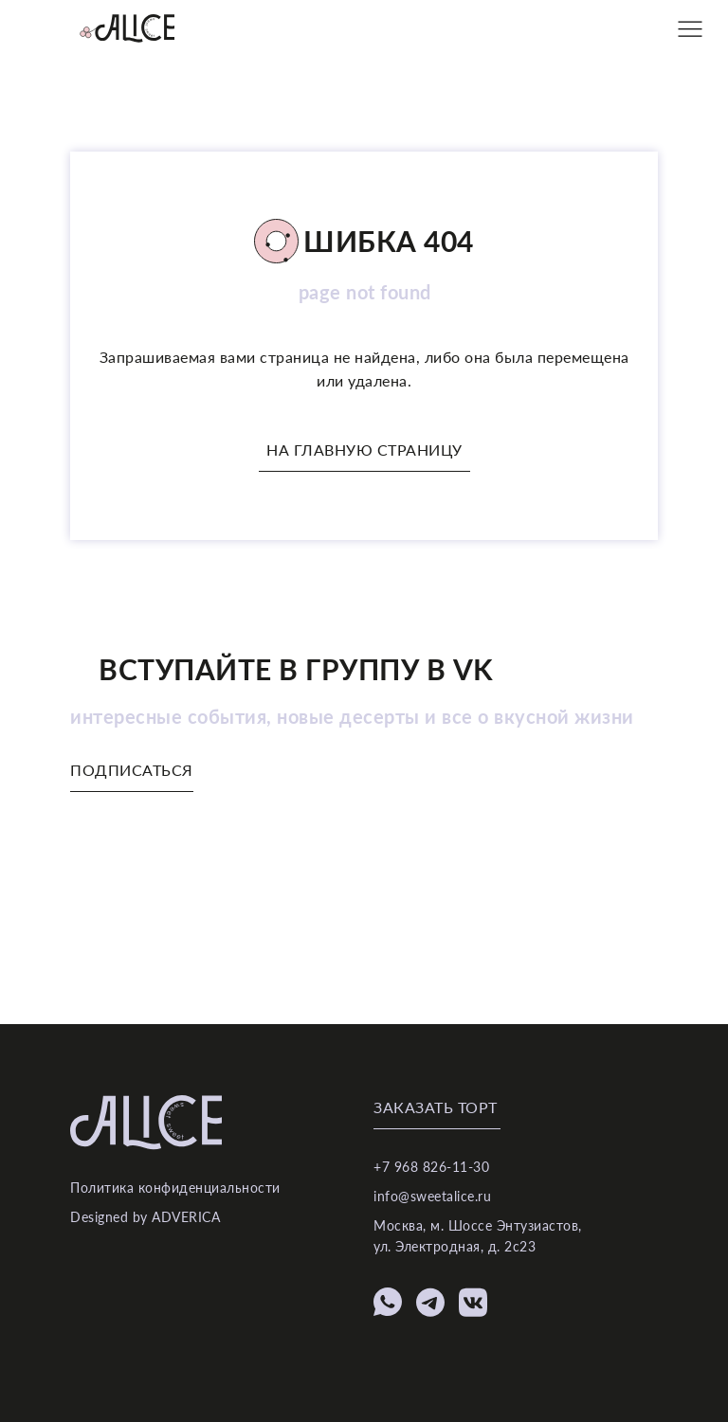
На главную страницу (364, 450)
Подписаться (131, 770)
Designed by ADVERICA (145, 1217)
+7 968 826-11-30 (431, 1167)
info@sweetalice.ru (432, 1196)
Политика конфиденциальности (175, 1187)
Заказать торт (435, 1107)
